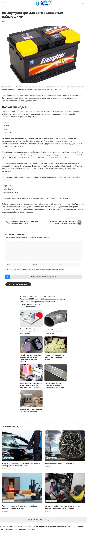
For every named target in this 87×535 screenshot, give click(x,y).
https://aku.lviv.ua (59, 98)
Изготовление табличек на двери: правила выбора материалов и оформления (54, 386)
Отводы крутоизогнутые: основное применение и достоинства (53, 331)
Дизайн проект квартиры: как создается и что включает (30, 414)
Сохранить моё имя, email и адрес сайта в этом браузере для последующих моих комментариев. (35, 270)
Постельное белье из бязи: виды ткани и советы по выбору (54, 358)
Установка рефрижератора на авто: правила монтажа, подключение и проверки (63, 511)
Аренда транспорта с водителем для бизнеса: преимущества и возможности (21, 469)
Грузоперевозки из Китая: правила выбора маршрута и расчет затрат (19, 511)
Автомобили (9, 462)
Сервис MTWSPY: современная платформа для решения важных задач (31, 331)
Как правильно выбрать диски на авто (61, 468)
